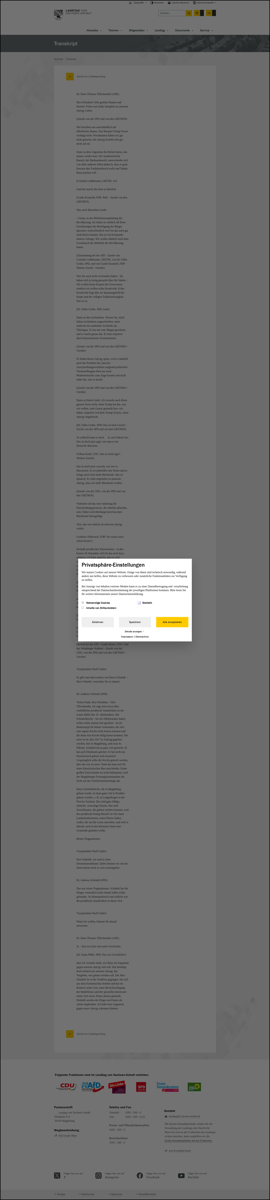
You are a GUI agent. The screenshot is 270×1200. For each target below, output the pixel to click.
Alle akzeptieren (172, 622)
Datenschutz (142, 636)
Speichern (135, 622)
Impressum (127, 636)
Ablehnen (97, 622)
